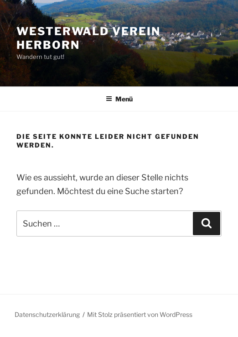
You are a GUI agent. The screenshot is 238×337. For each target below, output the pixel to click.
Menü (119, 99)
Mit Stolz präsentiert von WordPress (139, 314)
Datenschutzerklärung (47, 314)
